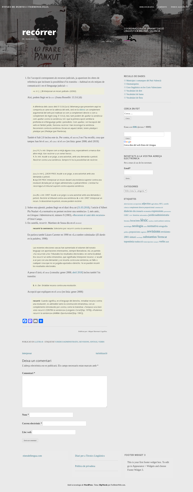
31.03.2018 (83, 207)
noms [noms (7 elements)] (145, 226)
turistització (101, 353)
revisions (84, 342)
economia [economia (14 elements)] (147, 211)
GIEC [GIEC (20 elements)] (126, 215)
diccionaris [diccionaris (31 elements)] (138, 211)
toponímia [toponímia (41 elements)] (129, 241)
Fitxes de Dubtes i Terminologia (25, 7)
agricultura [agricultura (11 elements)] (155, 204)
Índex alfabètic (180, 7)
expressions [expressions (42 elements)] (157, 211)
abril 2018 (77, 272)
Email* (138, 171)
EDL (135, 127)
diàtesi (82, 109)
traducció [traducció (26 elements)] (139, 241)
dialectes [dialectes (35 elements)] (128, 211)
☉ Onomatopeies (131, 84)
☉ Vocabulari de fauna (133, 94)
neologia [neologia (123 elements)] (137, 226)
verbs (101, 342)
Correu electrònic (32, 423)
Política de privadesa (85, 466)
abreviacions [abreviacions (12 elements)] (128, 204)
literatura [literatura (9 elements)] (127, 221)
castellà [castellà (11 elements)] (166, 204)
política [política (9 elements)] (126, 232)
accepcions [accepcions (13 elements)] (137, 204)
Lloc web (26, 432)
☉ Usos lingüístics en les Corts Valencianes (142, 87)
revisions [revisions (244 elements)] (153, 231)
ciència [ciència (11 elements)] (126, 207)
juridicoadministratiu (66, 342)
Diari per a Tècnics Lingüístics (90, 455)
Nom (25, 414)
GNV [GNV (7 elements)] (130, 215)
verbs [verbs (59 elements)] (162, 241)
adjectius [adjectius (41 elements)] (146, 203)
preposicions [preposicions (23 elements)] (134, 232)
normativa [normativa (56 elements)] (152, 226)
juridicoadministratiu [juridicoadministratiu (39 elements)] (158, 215)
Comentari (28, 373)
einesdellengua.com (32, 455)
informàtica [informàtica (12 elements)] (144, 215)
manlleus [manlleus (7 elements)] (151, 221)
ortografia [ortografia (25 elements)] (163, 226)
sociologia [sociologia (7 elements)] (139, 237)
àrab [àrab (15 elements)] (167, 242)
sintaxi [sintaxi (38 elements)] (132, 237)
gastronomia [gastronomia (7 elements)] (167, 211)
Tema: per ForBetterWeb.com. (110, 485)
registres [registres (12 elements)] (143, 232)
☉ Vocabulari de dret (133, 91)
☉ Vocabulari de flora (133, 98)
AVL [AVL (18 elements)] (161, 204)
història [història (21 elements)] (136, 215)
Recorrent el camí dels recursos (89, 215)
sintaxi (93, 342)
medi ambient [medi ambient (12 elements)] (159, 221)
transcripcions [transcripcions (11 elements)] (148, 242)
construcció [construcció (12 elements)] (159, 207)
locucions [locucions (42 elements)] (135, 220)
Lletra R (40, 39)
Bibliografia (147, 7)
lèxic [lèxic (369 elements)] (144, 220)
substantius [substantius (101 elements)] (150, 236)
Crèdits (162, 7)
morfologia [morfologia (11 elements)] (127, 226)
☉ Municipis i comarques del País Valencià (142, 80)
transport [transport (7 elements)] (156, 242)
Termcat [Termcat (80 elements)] (162, 236)
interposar (27, 353)
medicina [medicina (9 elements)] (167, 221)
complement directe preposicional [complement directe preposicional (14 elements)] (141, 207)
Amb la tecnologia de (80, 485)
